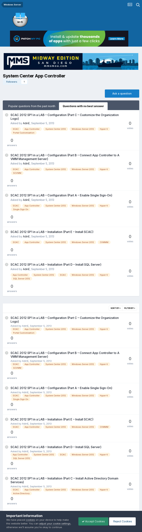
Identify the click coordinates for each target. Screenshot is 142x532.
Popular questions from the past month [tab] (31, 106)
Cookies (83, 503)
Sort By (116, 267)
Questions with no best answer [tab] (83, 106)
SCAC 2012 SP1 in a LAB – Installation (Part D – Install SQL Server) (56, 233)
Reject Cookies (122, 521)
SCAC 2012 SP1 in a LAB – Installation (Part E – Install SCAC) (52, 206)
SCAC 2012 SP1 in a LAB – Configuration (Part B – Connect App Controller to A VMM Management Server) (54, 147)
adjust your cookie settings (54, 523)
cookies (30, 519)
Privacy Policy (66, 503)
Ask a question (122, 93)
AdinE (26, 123)
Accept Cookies (92, 521)
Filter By (129, 267)
